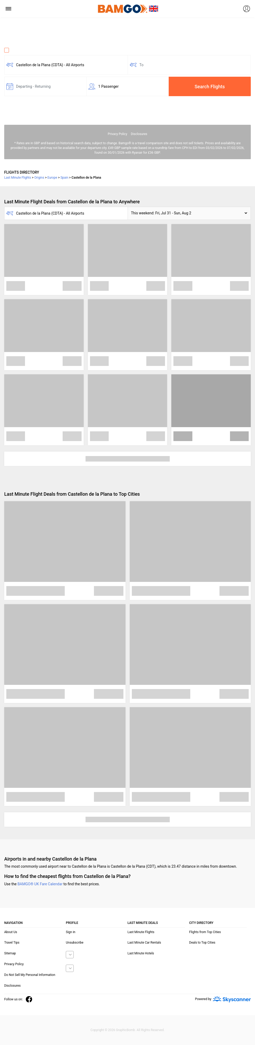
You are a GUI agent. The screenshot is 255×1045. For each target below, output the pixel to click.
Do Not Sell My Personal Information (29, 975)
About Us (10, 932)
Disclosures (139, 134)
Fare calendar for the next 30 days (32, 101)
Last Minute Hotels (141, 953)
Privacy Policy (117, 134)
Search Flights (209, 86)
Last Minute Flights (141, 932)
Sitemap (10, 953)
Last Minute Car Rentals (144, 942)
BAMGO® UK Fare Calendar (39, 884)
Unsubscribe (74, 942)
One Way (14, 50)
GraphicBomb (125, 1030)
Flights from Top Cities (205, 932)
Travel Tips (11, 942)
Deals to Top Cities (202, 942)
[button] (189, 213)
